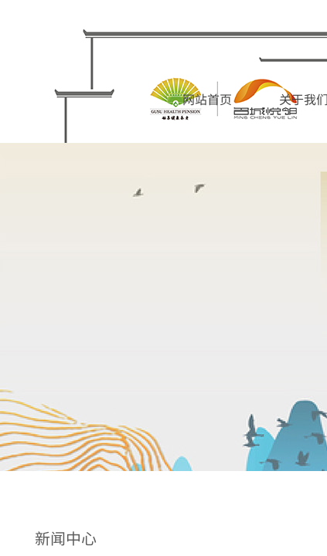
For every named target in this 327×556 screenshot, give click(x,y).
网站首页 (207, 99)
